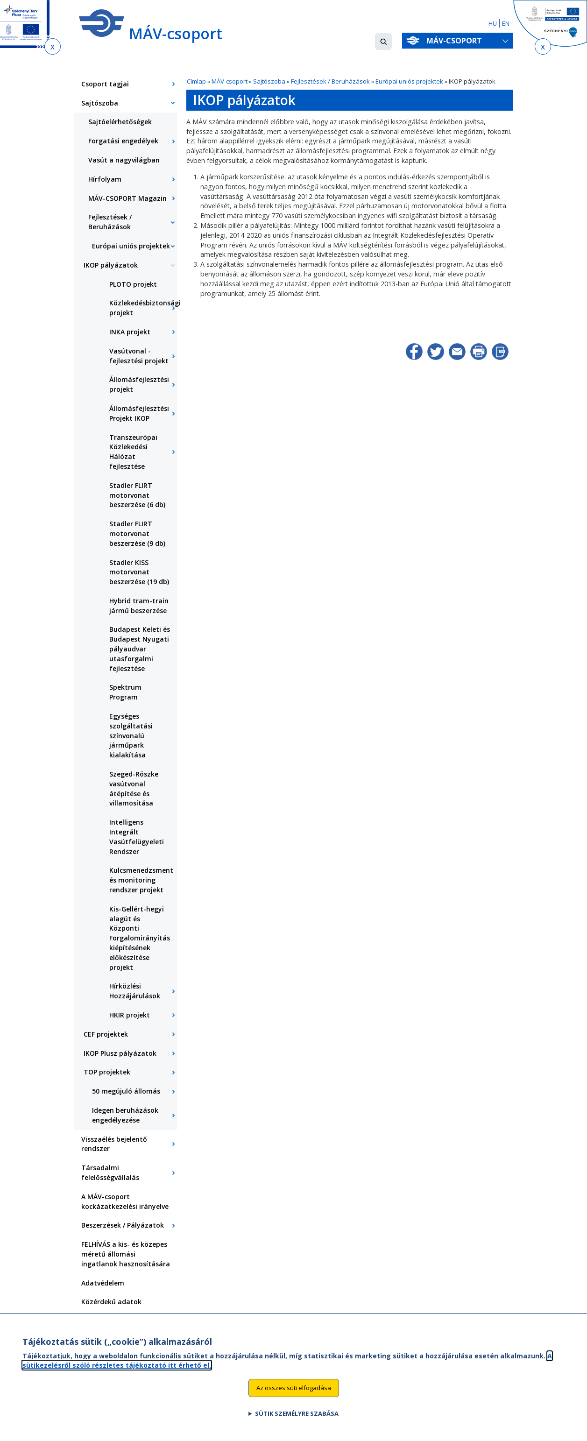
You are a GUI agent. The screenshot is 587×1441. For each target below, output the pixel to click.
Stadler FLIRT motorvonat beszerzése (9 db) (137, 533)
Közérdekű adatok (111, 1301)
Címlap (196, 81)
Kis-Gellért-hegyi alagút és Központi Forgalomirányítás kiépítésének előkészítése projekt (139, 938)
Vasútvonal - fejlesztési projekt (139, 355)
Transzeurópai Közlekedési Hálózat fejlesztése (133, 452)
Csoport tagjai (105, 83)
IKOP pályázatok (111, 265)
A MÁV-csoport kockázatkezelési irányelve (125, 1201)
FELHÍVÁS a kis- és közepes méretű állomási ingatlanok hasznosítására (125, 1254)
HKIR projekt (129, 1014)
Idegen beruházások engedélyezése (125, 1115)
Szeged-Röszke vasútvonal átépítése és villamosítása (133, 788)
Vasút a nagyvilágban (124, 159)
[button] (383, 41)
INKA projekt (129, 331)
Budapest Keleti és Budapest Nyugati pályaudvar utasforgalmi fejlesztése (139, 648)
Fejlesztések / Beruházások (330, 81)
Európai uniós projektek (410, 81)
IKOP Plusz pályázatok (120, 1053)
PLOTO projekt (133, 284)
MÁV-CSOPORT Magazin (127, 198)
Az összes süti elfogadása (293, 1393)
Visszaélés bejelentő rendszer (114, 1144)
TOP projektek (107, 1071)
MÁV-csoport (456, 40)
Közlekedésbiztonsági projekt (143, 307)
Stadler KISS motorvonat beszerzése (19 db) (139, 572)
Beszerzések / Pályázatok (122, 1225)
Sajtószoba (269, 81)
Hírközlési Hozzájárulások (134, 991)
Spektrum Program (125, 692)
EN (505, 23)
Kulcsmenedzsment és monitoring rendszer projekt (141, 880)
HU (492, 23)
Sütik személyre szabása (297, 1418)
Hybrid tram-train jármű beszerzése (139, 605)
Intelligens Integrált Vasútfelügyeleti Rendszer (136, 836)
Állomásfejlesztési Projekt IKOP (139, 413)
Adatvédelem (102, 1283)
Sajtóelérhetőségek (120, 121)
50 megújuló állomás (126, 1091)
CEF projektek (106, 1034)
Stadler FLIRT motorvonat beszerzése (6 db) (137, 495)
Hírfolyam (104, 179)
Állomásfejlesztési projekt (139, 384)
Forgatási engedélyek (123, 140)
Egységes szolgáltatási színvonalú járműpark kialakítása (131, 735)
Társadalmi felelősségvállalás (110, 1172)
